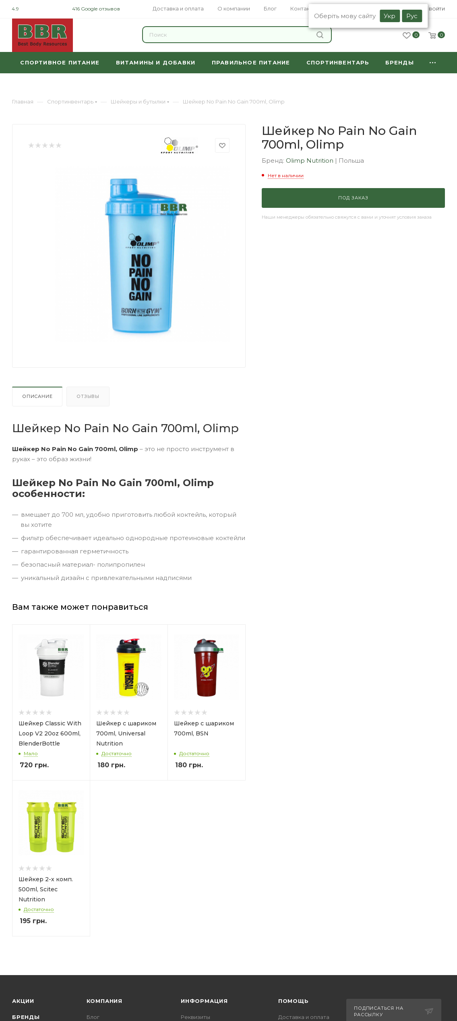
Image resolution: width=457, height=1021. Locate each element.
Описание (37, 396)
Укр (389, 16)
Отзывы (88, 396)
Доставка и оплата (303, 1017)
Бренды (26, 1017)
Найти (319, 34)
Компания (104, 1001)
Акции (23, 1001)
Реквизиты (195, 1017)
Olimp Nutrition (310, 160)
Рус (412, 16)
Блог (93, 1017)
